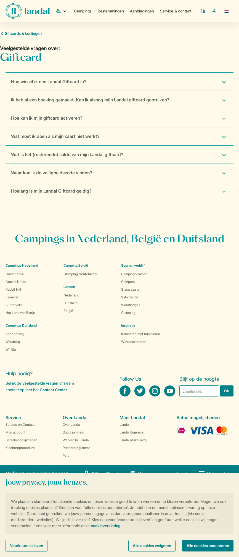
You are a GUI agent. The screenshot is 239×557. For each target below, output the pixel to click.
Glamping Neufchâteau (80, 274)
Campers (128, 282)
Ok (226, 390)
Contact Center (53, 389)
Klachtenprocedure (20, 448)
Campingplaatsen (134, 274)
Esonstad (12, 297)
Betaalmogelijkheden (21, 440)
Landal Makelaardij (133, 440)
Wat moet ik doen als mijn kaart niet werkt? (55, 136)
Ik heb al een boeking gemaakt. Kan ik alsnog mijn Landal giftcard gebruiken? (90, 100)
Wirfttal (11, 349)
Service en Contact (20, 424)
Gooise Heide (16, 282)
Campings (83, 11)
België (68, 311)
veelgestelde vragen (40, 383)
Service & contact (175, 11)
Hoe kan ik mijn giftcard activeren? (47, 118)
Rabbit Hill (13, 289)
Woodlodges (130, 305)
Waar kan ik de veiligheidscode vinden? (51, 172)
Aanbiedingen (142, 11)
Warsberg (13, 342)
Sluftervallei (14, 305)
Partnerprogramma (76, 448)
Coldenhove (15, 274)
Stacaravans (130, 289)
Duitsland (70, 303)
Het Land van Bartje (20, 313)
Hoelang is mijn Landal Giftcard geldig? (51, 191)
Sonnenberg (15, 334)
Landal (124, 424)
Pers (66, 455)
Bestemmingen (111, 11)
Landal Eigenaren (132, 432)
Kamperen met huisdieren (140, 334)
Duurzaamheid (73, 432)
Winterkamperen (133, 342)
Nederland (71, 295)
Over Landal (72, 424)
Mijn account (15, 432)
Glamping (128, 313)
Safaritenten (130, 297)
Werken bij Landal (76, 440)
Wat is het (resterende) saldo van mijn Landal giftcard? (67, 154)
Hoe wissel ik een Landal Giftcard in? (48, 81)
